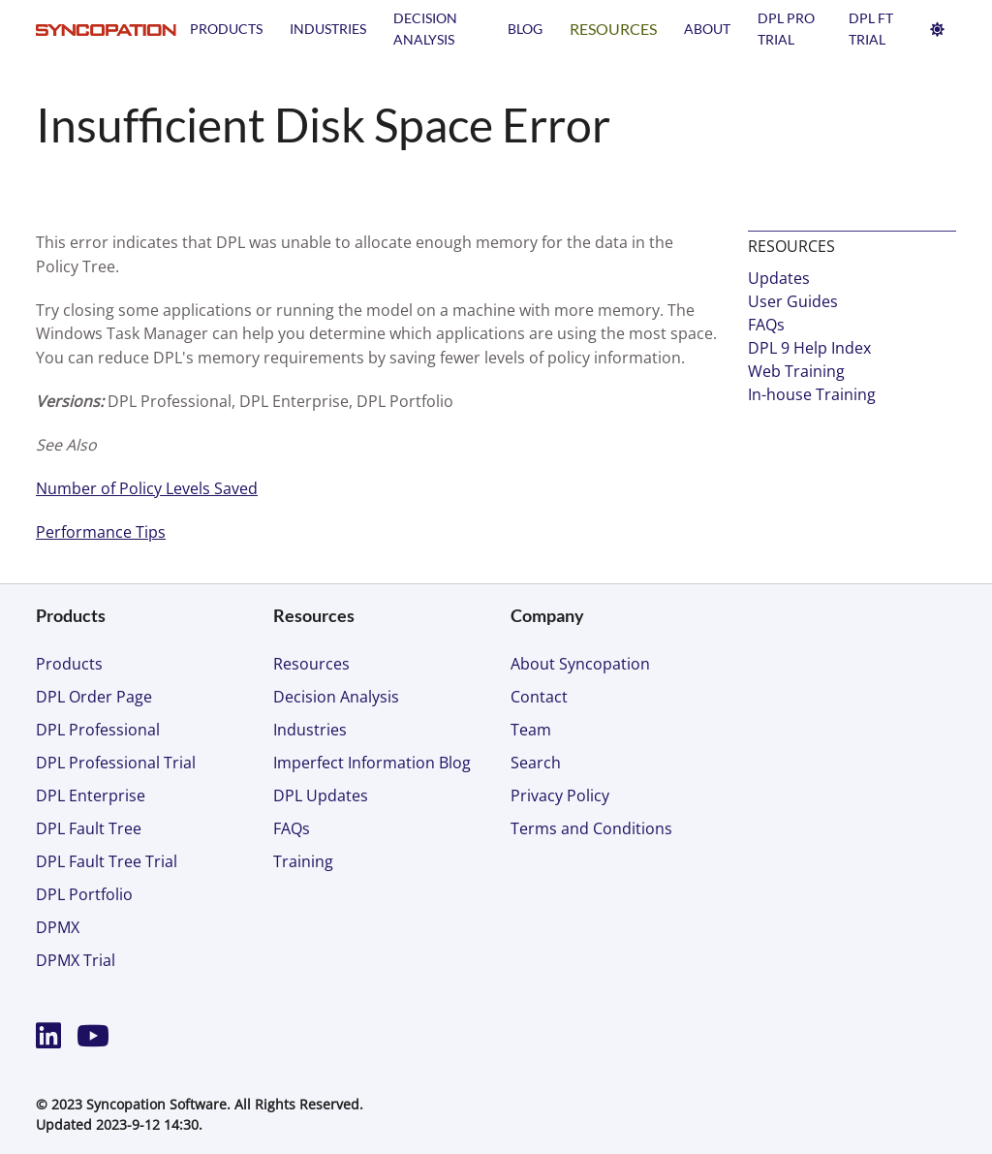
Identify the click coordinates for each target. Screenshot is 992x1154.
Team (531, 729)
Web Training (796, 371)
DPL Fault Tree (88, 828)
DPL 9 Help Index (809, 348)
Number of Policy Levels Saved (147, 488)
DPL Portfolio (84, 894)
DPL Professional (98, 729)
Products (226, 28)
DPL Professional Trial (116, 762)
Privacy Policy (560, 795)
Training (303, 861)
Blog (525, 28)
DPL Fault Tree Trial (106, 861)
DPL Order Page (94, 696)
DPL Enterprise (90, 795)
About (707, 28)
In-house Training (812, 394)
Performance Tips (101, 532)
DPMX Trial (75, 960)
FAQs (766, 324)
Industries (328, 28)
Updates (779, 278)
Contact (539, 696)
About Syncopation (580, 663)
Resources (613, 28)
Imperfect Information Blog (372, 762)
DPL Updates (320, 795)
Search (536, 762)
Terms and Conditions (591, 828)
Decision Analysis (336, 696)
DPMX (57, 927)
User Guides (793, 301)
